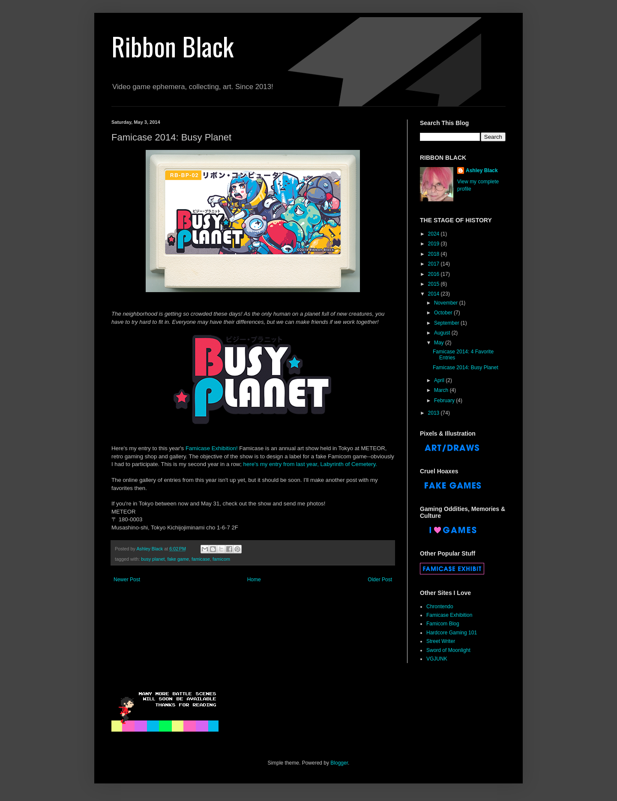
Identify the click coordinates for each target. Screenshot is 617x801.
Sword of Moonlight (448, 650)
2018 (434, 254)
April (440, 380)
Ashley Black (482, 170)
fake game (178, 559)
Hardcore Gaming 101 (451, 633)
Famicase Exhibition (449, 615)
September (447, 323)
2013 (434, 413)
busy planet (153, 559)
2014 (434, 294)
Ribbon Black (172, 46)
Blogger (339, 763)
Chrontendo (439, 607)
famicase (201, 559)
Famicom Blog (442, 624)
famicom (221, 559)
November (446, 303)
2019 (434, 244)
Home (254, 580)
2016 (434, 274)
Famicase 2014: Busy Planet (465, 368)
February (445, 400)
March (442, 390)
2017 (434, 264)
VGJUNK (436, 659)
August (443, 333)
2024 (434, 234)
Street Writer (440, 641)
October (444, 313)
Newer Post (127, 580)
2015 (434, 284)
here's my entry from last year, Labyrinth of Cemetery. (310, 464)
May (439, 343)
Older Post (380, 580)
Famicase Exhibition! (212, 448)
